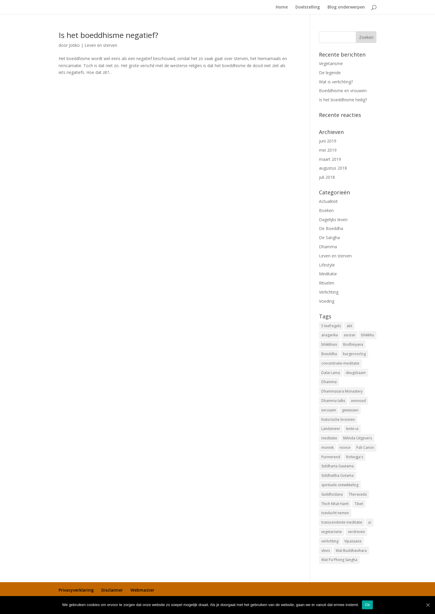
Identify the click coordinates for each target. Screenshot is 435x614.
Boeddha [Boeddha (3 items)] (329, 353)
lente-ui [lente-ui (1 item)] (352, 428)
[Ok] (428, 605)
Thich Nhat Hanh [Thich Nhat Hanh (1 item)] (335, 503)
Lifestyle (327, 265)
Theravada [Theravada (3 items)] (358, 494)
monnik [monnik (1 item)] (327, 447)
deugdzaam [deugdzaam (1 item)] (356, 372)
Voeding (326, 301)
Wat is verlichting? (336, 82)
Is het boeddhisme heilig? (343, 99)
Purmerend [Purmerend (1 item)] (330, 456)
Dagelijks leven (333, 219)
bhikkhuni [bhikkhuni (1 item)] (329, 344)
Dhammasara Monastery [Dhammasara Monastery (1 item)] (342, 391)
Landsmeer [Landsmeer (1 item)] (330, 428)
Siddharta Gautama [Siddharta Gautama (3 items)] (337, 466)
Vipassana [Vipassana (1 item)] (352, 541)
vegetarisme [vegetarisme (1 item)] (331, 531)
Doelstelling (307, 7)
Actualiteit (328, 201)
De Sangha (329, 237)
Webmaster (142, 590)
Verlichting (328, 292)
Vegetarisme (331, 63)
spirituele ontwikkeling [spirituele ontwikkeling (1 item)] (339, 484)
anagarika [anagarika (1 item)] (329, 334)
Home (282, 7)
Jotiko (74, 45)
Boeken (326, 210)
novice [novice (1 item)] (345, 447)
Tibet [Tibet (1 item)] (359, 503)
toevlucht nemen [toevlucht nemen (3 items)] (335, 512)
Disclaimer (112, 590)
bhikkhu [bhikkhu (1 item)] (367, 334)
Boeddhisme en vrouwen (343, 90)
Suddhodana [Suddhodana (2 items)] (332, 494)
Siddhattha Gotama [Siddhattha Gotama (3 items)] (337, 475)
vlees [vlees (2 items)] (325, 550)
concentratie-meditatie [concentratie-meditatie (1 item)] (340, 363)
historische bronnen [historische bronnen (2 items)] (338, 419)
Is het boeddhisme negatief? (108, 35)
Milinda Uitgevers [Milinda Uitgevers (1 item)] (357, 438)
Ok (367, 605)
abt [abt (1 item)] (349, 325)
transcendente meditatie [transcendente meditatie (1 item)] (341, 522)
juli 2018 (327, 177)
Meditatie (328, 274)
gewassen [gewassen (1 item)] (350, 410)
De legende (330, 72)
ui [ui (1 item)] (369, 522)
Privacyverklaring (76, 590)
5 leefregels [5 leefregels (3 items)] (331, 325)
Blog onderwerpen (346, 7)
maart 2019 (330, 159)
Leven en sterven (101, 45)
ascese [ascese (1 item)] (349, 334)
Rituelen (326, 283)
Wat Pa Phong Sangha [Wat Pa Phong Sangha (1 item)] (339, 559)
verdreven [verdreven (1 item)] (356, 531)
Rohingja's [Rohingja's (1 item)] (354, 456)
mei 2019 (328, 150)
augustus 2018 (333, 168)
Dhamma (328, 246)
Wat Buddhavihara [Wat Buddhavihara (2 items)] (351, 550)
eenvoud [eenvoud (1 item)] (358, 400)
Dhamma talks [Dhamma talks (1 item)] (333, 400)
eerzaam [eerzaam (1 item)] (328, 410)
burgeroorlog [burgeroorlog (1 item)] (354, 353)
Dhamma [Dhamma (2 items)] (329, 381)
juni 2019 (327, 141)
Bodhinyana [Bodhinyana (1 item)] (353, 344)
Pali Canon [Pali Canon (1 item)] (365, 447)
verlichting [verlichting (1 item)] (329, 541)
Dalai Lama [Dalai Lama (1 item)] (330, 372)
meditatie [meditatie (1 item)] (329, 438)
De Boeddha (331, 228)
